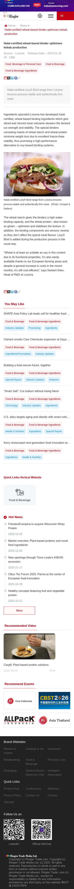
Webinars (53, 788)
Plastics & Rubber (10, 750)
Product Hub (11, 788)
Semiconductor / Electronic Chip (36, 772)
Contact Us (32, 795)
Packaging (10, 770)
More (19, 610)
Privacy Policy (12, 795)
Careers (52, 795)
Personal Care (56, 759)
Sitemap (9, 802)
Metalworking (12, 759)
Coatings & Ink (35, 748)
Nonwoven (54, 748)
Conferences (33, 788)
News (23, 25)
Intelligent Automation (55, 772)
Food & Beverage (32, 761)
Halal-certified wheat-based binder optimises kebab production (35, 31)
